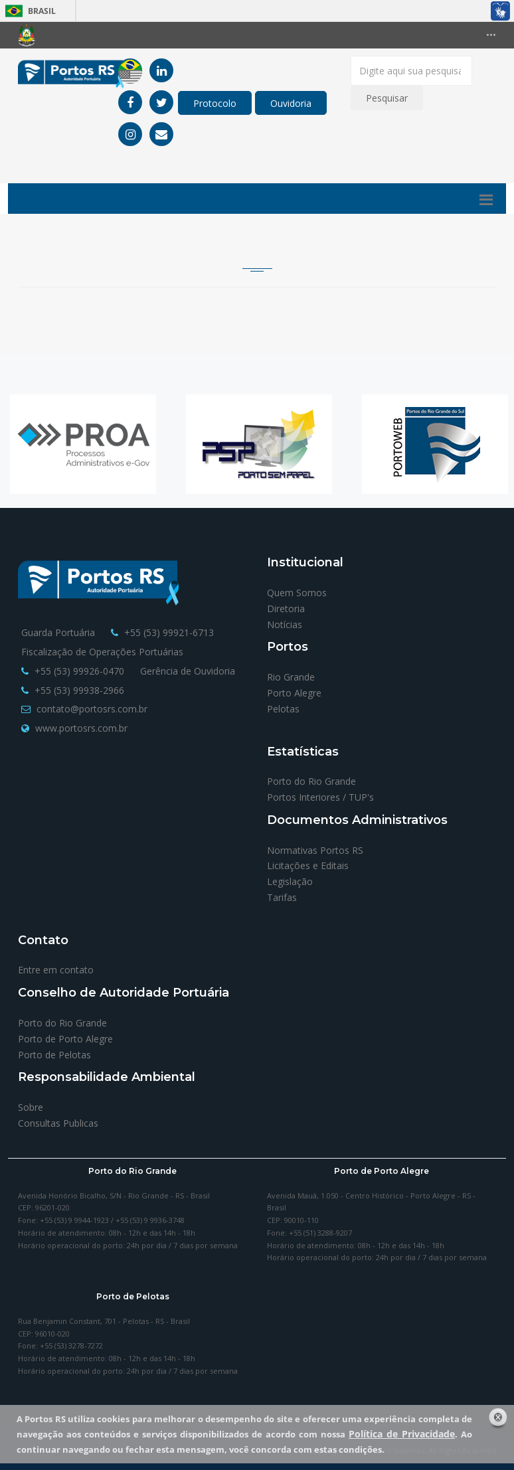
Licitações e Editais (308, 865)
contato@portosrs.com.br (92, 708)
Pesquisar (387, 98)
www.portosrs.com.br (81, 728)
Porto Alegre (294, 693)
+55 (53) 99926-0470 (79, 671)
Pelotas (283, 708)
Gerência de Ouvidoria (187, 671)
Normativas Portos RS (315, 850)
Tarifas (282, 897)
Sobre (30, 1107)
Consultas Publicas (58, 1123)
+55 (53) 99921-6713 (169, 632)
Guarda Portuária (58, 632)
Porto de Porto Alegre (65, 1038)
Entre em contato (56, 969)
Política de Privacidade (402, 1434)
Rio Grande (291, 677)
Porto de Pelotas (54, 1054)
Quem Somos (297, 592)
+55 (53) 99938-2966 (79, 690)
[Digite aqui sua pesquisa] (411, 71)
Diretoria (286, 608)
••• (491, 35)
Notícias (284, 624)
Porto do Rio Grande (311, 781)
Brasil (28, 11)
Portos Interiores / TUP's (320, 797)
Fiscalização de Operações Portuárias (102, 651)
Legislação (290, 881)
